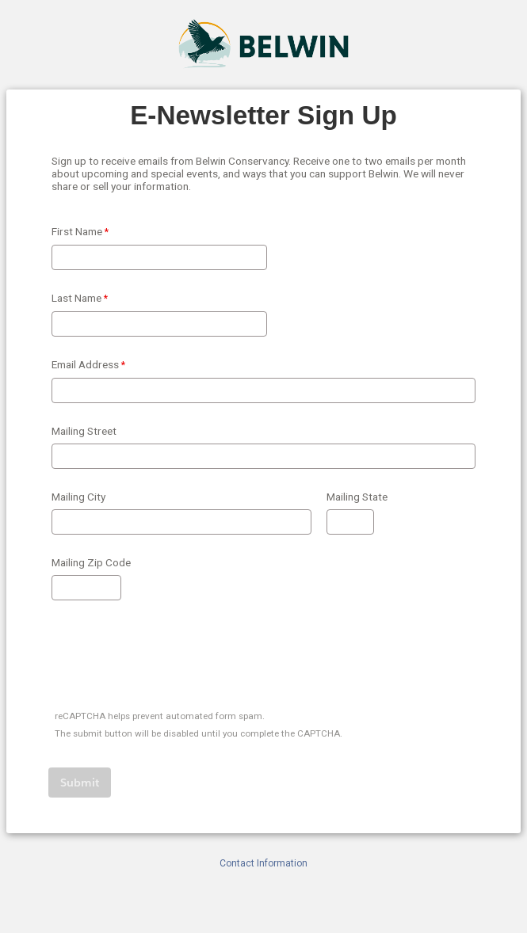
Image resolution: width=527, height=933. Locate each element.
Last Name (76, 297)
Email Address (85, 364)
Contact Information (263, 863)
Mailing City (78, 496)
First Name (77, 231)
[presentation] (170, 658)
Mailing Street (84, 431)
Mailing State (357, 496)
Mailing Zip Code (91, 562)
